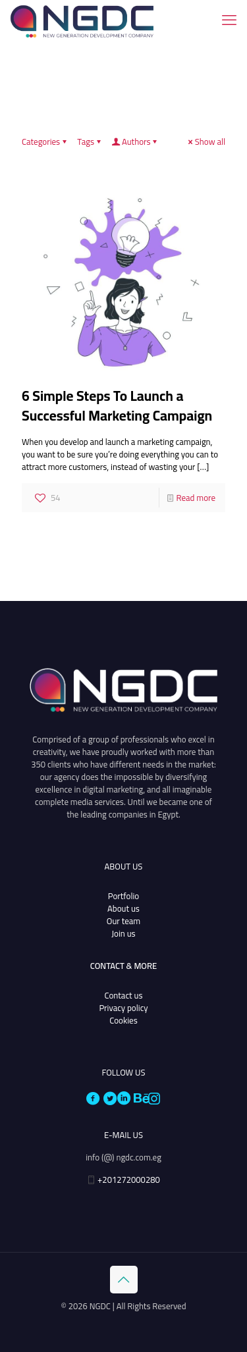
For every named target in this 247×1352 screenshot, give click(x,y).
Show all (205, 141)
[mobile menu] (229, 20)
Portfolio (123, 896)
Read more (196, 498)
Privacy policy (123, 1008)
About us (123, 908)
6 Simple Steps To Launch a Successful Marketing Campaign (117, 406)
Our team (123, 921)
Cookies (123, 1020)
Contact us (124, 995)
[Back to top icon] (124, 1279)
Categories (45, 141)
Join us (123, 933)
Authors (135, 141)
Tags (90, 141)
